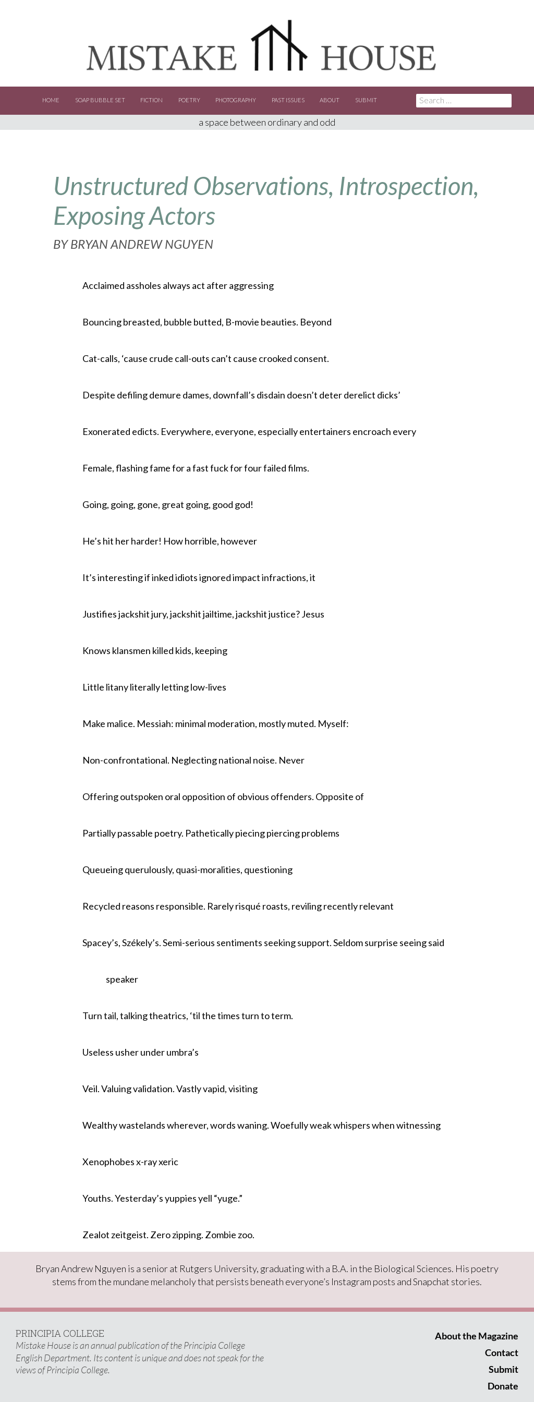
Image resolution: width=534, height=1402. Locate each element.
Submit (366, 99)
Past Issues (288, 99)
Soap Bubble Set (100, 99)
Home (50, 99)
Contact (501, 1352)
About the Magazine (476, 1335)
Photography (235, 99)
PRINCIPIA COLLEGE (60, 1333)
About (329, 99)
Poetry (189, 99)
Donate (503, 1386)
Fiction (151, 99)
